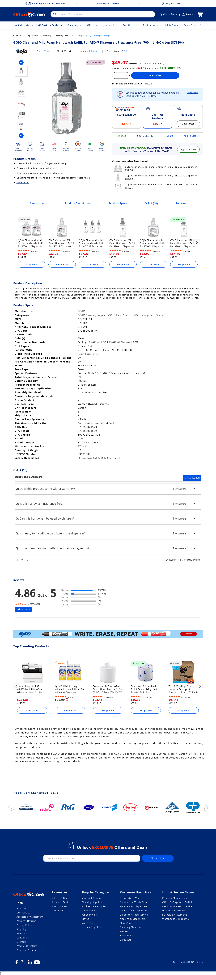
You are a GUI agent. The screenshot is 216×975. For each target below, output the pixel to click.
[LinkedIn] (30, 963)
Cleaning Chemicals (131, 927)
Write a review (23, 609)
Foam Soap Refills (88, 353)
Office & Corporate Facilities (178, 902)
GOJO (46, 51)
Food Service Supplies (94, 906)
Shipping (22, 929)
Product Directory (27, 945)
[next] (21, 135)
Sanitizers (125, 939)
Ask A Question (192, 477)
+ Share (169, 135)
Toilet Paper (88, 910)
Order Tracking (171, 14)
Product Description (78, 203)
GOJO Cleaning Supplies (92, 315)
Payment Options (26, 920)
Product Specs (118, 203)
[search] (54, 14)
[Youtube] (37, 963)
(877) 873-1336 (171, 3)
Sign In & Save (188, 149)
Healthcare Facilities (174, 910)
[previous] (21, 62)
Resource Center (61, 902)
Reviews (181, 203)
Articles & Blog (59, 898)
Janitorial (110, 25)
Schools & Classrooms (174, 914)
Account (188, 14)
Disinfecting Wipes (130, 898)
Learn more (192, 92)
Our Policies (23, 912)
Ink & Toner (171, 25)
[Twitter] (23, 963)
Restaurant (151, 25)
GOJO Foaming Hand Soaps (147, 315)
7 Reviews (94, 51)
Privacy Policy (24, 925)
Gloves (85, 918)
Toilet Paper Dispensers (133, 906)
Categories (24, 25)
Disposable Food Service (134, 914)
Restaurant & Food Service (177, 906)
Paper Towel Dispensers (134, 910)
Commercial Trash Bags (133, 902)
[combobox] (103, 14)
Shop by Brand (59, 906)
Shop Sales (57, 910)
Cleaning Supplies (91, 902)
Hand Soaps (127, 935)
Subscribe (157, 858)
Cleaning (75, 25)
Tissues (124, 931)
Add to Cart (155, 75)
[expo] (108, 634)
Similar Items (38, 203)
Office (92, 25)
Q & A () (151, 203)
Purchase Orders (26, 950)
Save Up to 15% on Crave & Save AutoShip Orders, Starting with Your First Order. (152, 94)
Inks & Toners (89, 923)
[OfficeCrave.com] (28, 894)
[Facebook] (16, 963)
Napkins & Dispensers (132, 918)
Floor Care (126, 923)
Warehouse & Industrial (176, 918)
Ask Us (127, 51)
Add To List (191, 135)
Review (18, 580)
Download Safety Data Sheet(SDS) (99, 458)
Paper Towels (89, 914)
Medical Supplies (91, 927)
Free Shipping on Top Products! (45, 3)
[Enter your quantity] (120, 76)
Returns (21, 933)
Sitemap (21, 941)
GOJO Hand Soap (118, 315)
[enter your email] (91, 858)
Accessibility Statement (30, 916)
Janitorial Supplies (92, 898)
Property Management (175, 898)
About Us (22, 908)
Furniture (130, 25)
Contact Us (23, 937)
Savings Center (50, 25)
